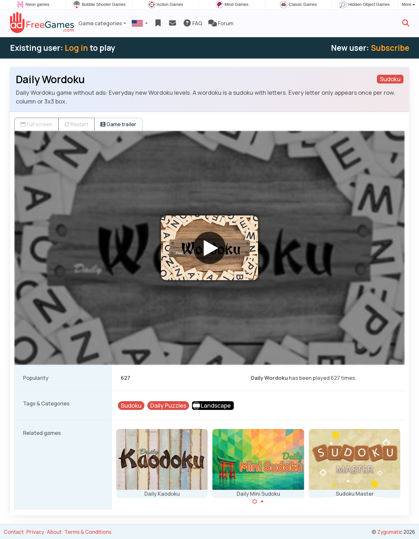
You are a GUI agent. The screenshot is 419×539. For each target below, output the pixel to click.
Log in (76, 47)
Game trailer (118, 124)
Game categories (100, 23)
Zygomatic (389, 531)
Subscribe (390, 47)
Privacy (35, 531)
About (54, 531)
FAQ (192, 23)
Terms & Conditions (87, 531)
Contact (14, 531)
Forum (220, 23)
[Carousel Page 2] (262, 501)
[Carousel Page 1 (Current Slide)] (255, 501)
